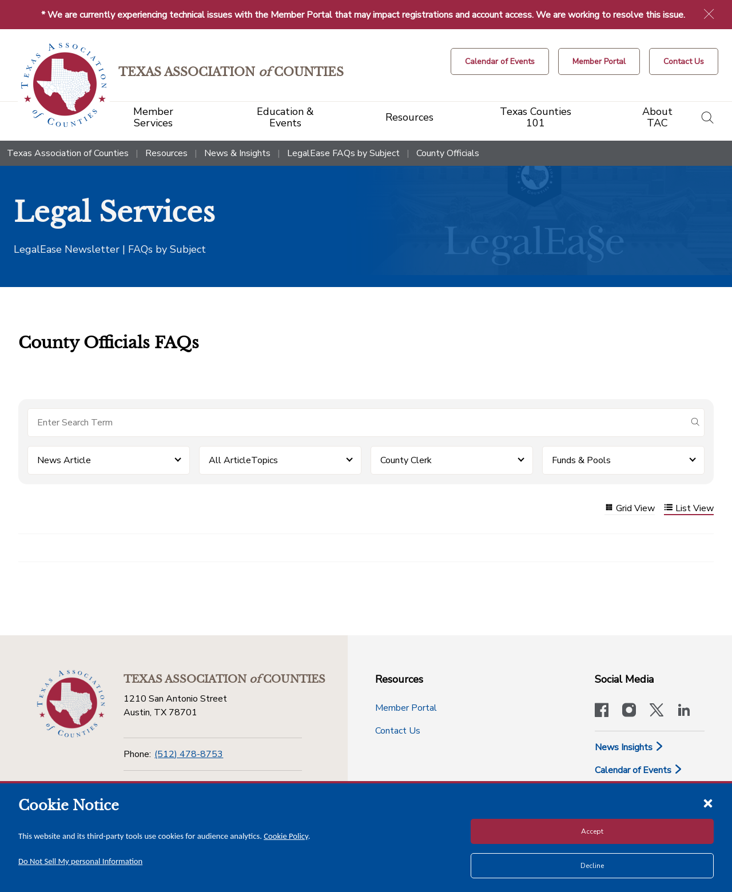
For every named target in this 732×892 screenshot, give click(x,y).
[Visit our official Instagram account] (629, 711)
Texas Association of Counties (68, 153)
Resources (166, 153)
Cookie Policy (286, 836)
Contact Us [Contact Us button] (397, 730)
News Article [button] (64, 460)
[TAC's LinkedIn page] (684, 711)
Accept (592, 831)
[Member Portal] (599, 61)
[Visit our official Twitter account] (656, 711)
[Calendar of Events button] (500, 61)
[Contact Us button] (683, 61)
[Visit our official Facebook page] (601, 711)
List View (689, 509)
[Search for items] (357, 422)
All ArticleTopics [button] (243, 460)
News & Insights (237, 153)
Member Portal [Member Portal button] (406, 708)
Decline (592, 865)
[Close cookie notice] (708, 803)
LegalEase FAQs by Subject (343, 153)
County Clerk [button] (406, 460)
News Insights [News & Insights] (629, 747)
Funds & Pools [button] (581, 460)
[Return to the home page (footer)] (71, 704)
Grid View (629, 509)
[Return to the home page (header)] (64, 85)
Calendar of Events (639, 770)
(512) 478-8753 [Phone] (188, 754)
